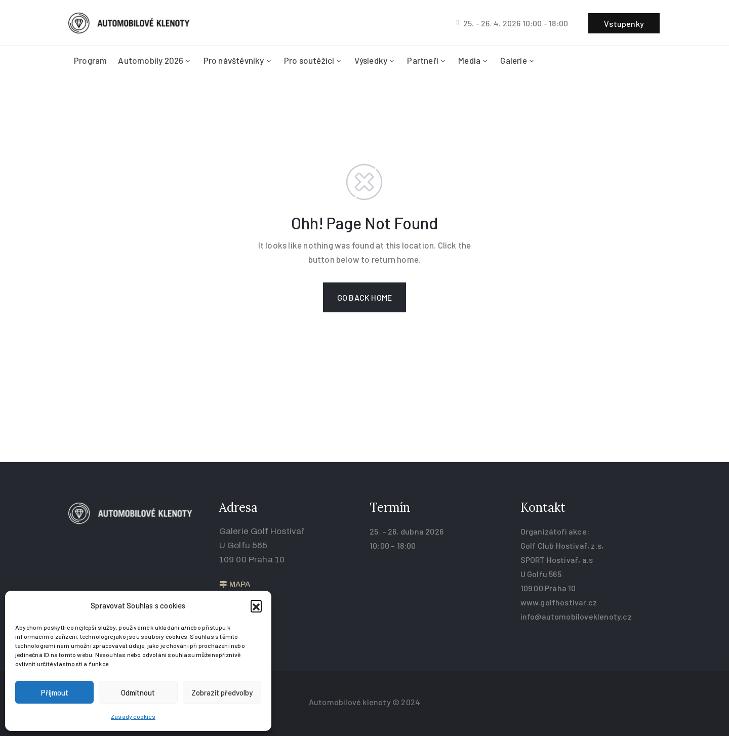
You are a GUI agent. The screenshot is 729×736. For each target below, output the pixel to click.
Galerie (518, 60)
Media (473, 60)
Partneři (427, 60)
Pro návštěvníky (238, 60)
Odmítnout (138, 692)
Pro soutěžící (313, 60)
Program (90, 60)
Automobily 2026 (155, 60)
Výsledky (375, 60)
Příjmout (54, 692)
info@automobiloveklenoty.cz (576, 616)
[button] (256, 605)
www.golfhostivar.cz (558, 602)
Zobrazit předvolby (222, 692)
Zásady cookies (133, 716)
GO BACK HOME (364, 297)
